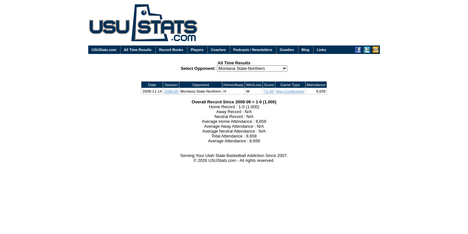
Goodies (287, 50)
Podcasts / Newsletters (252, 50)
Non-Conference (290, 91)
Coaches (218, 50)
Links (321, 50)
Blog (305, 50)
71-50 (269, 91)
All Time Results (137, 50)
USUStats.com (104, 50)
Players (197, 50)
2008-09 (171, 91)
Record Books (171, 50)
